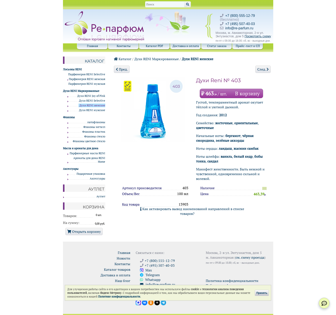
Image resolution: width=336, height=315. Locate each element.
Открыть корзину (84, 231)
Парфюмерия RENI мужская (86, 84)
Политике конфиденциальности (119, 296)
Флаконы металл (94, 127)
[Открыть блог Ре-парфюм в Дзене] (157, 302)
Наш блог (122, 280)
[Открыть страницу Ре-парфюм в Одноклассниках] (151, 302)
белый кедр (243, 156)
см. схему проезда (250, 257)
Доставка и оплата (186, 46)
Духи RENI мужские (92, 110)
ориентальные (246, 123)
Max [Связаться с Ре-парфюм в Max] (146, 270)
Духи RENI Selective (92, 100)
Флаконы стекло (94, 136)
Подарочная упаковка (91, 174)
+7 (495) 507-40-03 (240, 24)
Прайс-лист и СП (248, 46)
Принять (261, 292)
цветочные (205, 127)
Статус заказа (216, 46)
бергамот (232, 135)
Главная (92, 46)
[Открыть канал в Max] (138, 302)
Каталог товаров (117, 269)
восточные (223, 123)
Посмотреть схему (258, 36)
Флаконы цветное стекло (89, 141)
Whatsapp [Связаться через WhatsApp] (150, 279)
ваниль (226, 156)
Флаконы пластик (93, 132)
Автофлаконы (96, 122)
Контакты (123, 46)
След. (263, 69)
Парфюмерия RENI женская (87, 79)
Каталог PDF (154, 46)
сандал (212, 161)
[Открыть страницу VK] (144, 302)
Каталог (122, 59)
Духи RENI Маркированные (156, 59)
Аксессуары (97, 178)
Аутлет (100, 196)
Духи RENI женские (197, 59)
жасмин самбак (246, 148)
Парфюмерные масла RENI (87, 153)
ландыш (225, 148)
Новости (123, 258)
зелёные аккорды (230, 140)
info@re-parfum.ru (239, 28)
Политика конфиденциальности (232, 280)
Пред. (122, 69)
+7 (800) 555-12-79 (240, 15)
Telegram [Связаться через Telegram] (150, 274)
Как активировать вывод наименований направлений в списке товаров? (192, 211)
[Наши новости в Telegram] (163, 302)
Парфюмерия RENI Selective (86, 74)
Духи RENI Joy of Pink (91, 96)
